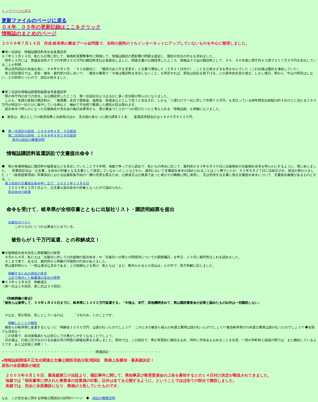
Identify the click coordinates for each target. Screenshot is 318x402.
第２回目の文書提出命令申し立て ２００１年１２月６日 (47, 183)
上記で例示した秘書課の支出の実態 (34, 277)
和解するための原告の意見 (27, 273)
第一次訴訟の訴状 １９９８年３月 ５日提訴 (42, 131)
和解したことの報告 (22, 323)
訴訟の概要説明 (103, 398)
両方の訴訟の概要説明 (28, 139)
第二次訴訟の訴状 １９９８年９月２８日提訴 (42, 135)
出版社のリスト (19, 222)
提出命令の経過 (19, 192)
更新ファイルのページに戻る (34, 20)
